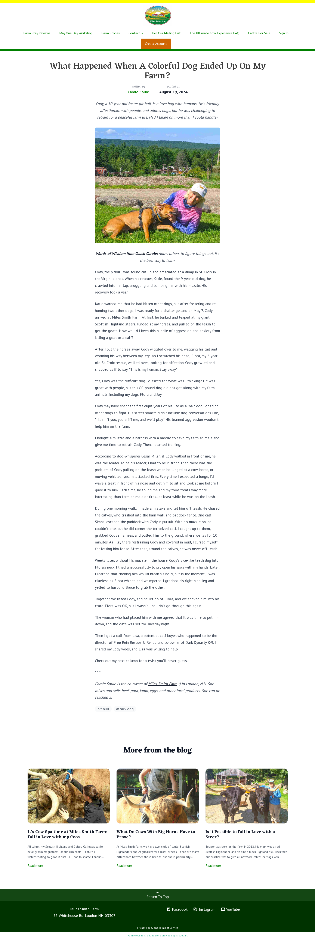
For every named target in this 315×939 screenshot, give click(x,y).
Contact (136, 33)
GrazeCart (182, 935)
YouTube (230, 909)
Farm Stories (110, 33)
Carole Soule (138, 91)
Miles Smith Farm (162, 683)
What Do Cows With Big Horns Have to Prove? (156, 834)
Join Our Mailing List (166, 33)
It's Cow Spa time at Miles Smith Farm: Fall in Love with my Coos (67, 834)
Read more (35, 865)
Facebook (177, 909)
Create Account (156, 43)
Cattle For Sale (259, 33)
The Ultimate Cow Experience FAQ (214, 33)
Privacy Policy (145, 927)
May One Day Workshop (76, 33)
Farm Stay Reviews (36, 33)
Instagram (204, 909)
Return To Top (157, 894)
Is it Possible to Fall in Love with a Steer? (240, 834)
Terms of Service (168, 927)
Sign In (283, 33)
